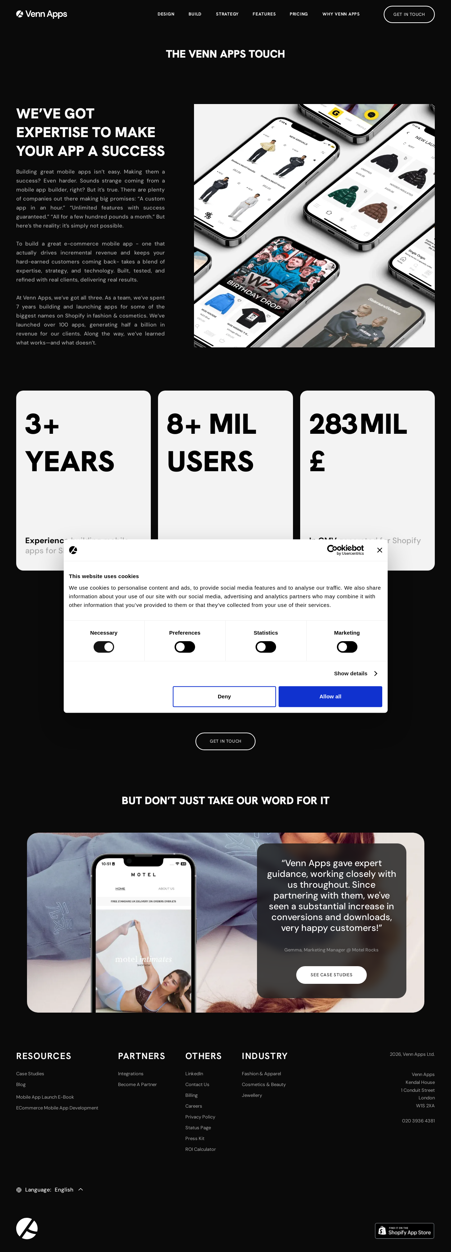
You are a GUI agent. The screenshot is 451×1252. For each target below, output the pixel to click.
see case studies (331, 975)
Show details (350, 673)
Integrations (131, 1074)
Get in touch (226, 741)
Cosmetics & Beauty (264, 1084)
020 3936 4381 (418, 1121)
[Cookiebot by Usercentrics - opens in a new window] (332, 550)
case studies (30, 1074)
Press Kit (194, 1138)
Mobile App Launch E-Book (45, 1097)
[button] (264, 14)
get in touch (409, 14)
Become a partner (137, 1084)
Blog (21, 1084)
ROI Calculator (200, 1149)
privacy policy (200, 1117)
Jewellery (252, 1095)
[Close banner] (379, 550)
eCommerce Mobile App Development (57, 1108)
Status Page (198, 1128)
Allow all (331, 696)
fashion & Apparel (261, 1074)
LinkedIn (194, 1074)
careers (193, 1106)
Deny (224, 696)
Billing (191, 1095)
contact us (197, 1084)
